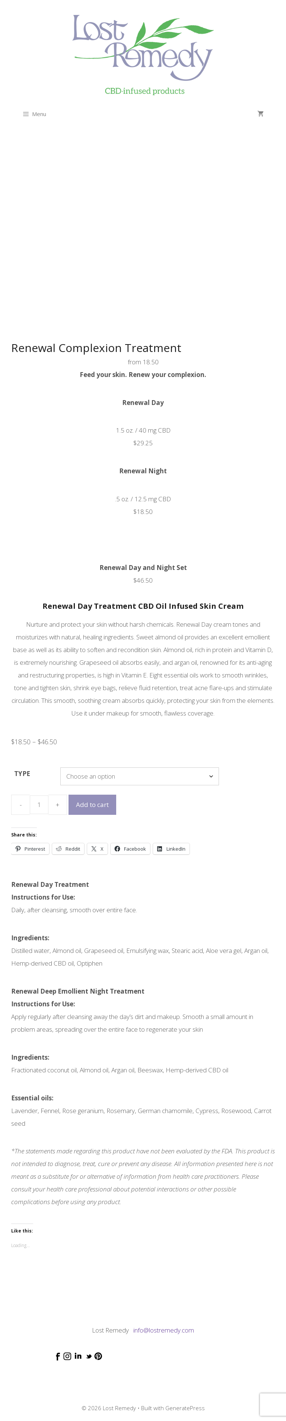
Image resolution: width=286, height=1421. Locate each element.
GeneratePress (185, 1408)
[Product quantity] (39, 804)
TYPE (22, 773)
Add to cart (92, 804)
